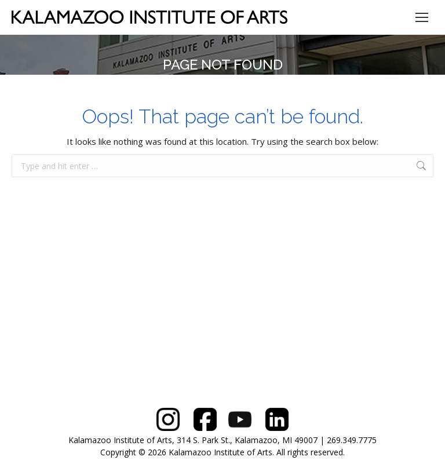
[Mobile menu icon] (421, 17)
